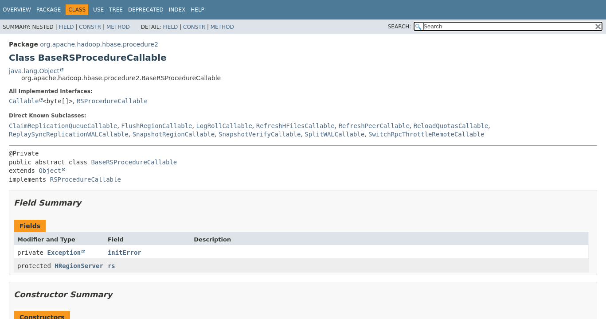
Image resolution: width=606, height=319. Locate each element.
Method (118, 27)
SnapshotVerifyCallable (260, 134)
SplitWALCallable (334, 134)
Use (98, 10)
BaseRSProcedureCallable (134, 162)
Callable (24, 101)
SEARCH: (399, 26)
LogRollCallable (224, 125)
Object (50, 170)
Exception (64, 252)
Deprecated (146, 10)
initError (124, 252)
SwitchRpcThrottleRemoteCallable (426, 134)
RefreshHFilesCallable (295, 125)
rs (111, 265)
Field (66, 27)
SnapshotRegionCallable (174, 134)
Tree (116, 10)
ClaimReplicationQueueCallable (63, 125)
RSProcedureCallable (112, 101)
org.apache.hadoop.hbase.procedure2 (99, 44)
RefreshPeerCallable (374, 125)
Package (48, 10)
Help (197, 10)
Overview (17, 10)
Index (177, 10)
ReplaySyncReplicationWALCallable (69, 134)
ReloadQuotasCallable (451, 125)
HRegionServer (79, 265)
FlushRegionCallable (156, 125)
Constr (90, 27)
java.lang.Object (34, 70)
